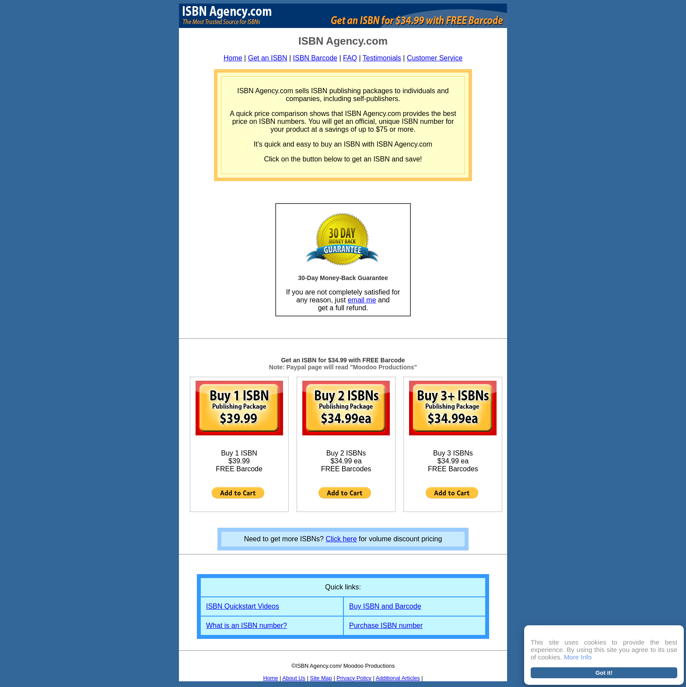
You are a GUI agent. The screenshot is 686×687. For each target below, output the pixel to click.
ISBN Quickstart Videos (242, 606)
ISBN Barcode (315, 58)
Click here (341, 539)
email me (362, 300)
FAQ (350, 58)
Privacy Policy (353, 678)
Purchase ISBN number (386, 625)
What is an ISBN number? (246, 625)
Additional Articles (398, 678)
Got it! (603, 672)
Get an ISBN (267, 58)
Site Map (321, 678)
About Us (293, 678)
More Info (578, 657)
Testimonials (382, 58)
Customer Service (434, 58)
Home (233, 58)
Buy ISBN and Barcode (385, 606)
